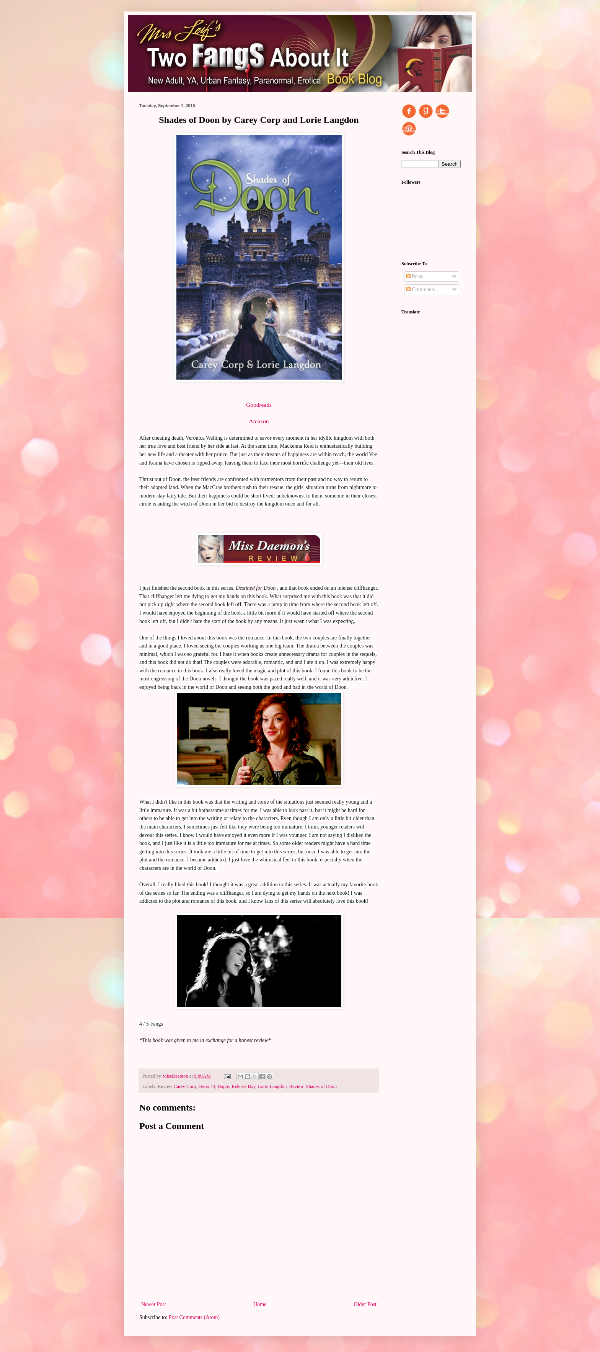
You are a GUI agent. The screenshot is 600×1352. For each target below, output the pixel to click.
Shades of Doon (321, 1086)
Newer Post (153, 1304)
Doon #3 (207, 1086)
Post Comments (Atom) (194, 1317)
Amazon (259, 421)
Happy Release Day (237, 1086)
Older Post (365, 1304)
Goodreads (259, 404)
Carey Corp (185, 1086)
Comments (420, 289)
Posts (414, 276)
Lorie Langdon (272, 1086)
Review (296, 1086)
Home (259, 1304)
